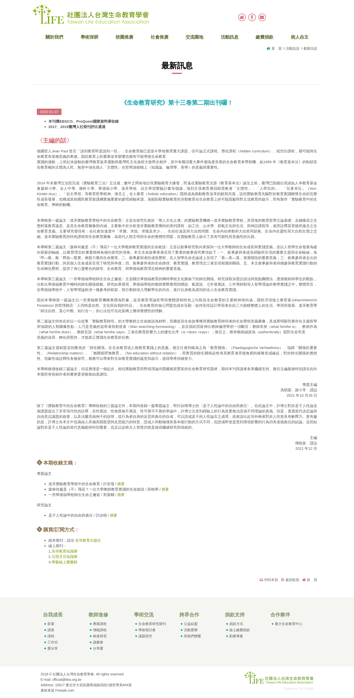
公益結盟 (191, 624)
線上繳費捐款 (239, 630)
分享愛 (98, 648)
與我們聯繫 (192, 636)
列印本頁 (269, 580)
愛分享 (52, 648)
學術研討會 (147, 630)
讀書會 (98, 642)
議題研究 (145, 636)
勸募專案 (236, 636)
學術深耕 (89, 37)
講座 (50, 630)
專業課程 (100, 624)
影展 (50, 624)
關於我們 (54, 37)
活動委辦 (191, 630)
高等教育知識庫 (64, 551)
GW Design (305, 688)
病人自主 (300, 37)
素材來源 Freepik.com (57, 690)
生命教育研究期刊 (152, 624)
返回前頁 (290, 580)
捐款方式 (236, 624)
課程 (50, 636)
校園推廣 (124, 37)
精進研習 (100, 636)
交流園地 (194, 37)
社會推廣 (159, 37)
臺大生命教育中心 (288, 624)
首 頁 (276, 48)
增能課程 (100, 630)
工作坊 (52, 642)
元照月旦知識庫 (64, 556)
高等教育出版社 (88, 540)
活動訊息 (229, 37)
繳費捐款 (264, 37)
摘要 (121, 484)
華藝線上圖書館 (64, 562)
